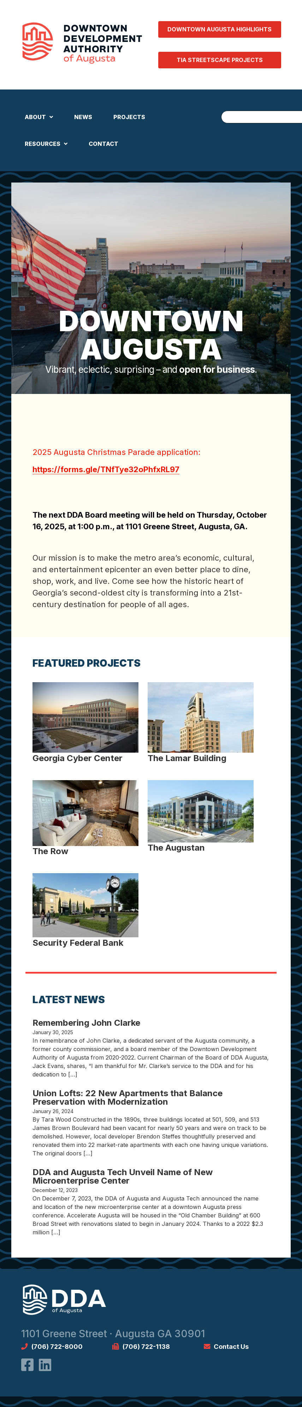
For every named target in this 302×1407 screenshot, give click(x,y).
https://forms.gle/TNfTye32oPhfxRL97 (105, 469)
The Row (50, 851)
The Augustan (176, 848)
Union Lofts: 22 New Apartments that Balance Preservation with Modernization (127, 1097)
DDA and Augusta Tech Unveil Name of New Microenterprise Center (122, 1176)
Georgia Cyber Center (77, 758)
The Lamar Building (187, 758)
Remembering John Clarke (86, 1023)
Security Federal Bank (77, 943)
